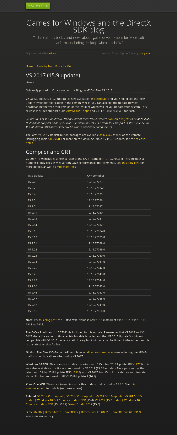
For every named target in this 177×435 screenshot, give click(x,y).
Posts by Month (65, 66)
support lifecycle (118, 119)
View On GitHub (38, 6)
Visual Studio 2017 (80, 404)
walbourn (53, 53)
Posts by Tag (44, 66)
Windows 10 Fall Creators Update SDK (61, 400)
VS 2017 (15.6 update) (109, 396)
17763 (138, 364)
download (100, 99)
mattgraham (145, 53)
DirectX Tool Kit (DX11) (95, 411)
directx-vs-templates (100, 352)
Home (29, 66)
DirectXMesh (53, 411)
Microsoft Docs (66, 166)
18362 (76, 372)
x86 (102, 134)
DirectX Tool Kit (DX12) (126, 411)
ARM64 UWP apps (77, 111)
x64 (108, 134)
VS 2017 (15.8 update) (51, 396)
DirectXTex (71, 411)
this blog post (131, 162)
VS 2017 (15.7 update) (80, 396)
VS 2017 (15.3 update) (109, 400)
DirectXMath (34, 411)
